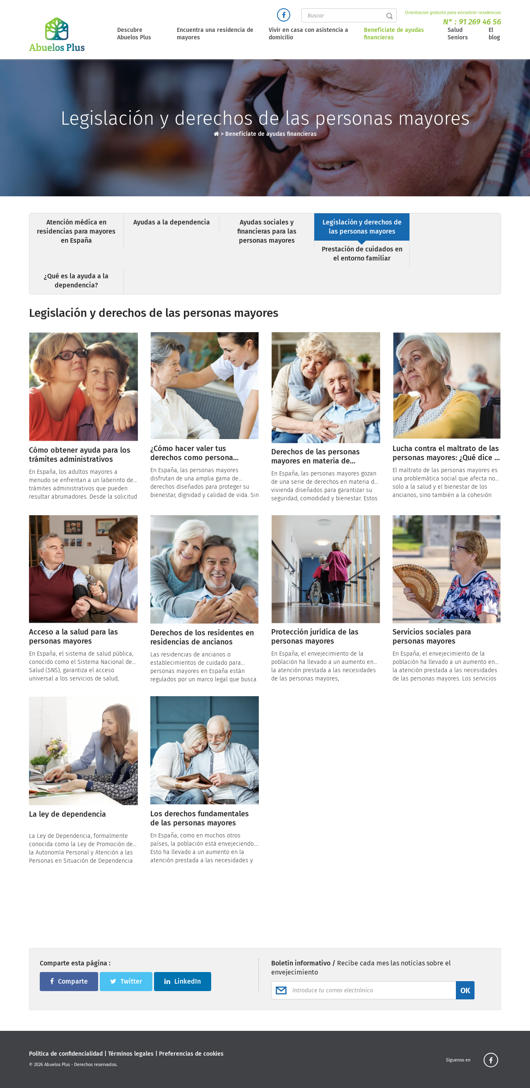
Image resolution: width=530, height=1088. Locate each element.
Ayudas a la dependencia (171, 222)
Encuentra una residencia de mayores (215, 34)
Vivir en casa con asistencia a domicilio (308, 34)
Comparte (69, 981)
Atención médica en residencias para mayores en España (76, 231)
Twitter (126, 981)
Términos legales (131, 1053)
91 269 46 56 (480, 22)
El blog (494, 34)
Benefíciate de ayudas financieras (394, 34)
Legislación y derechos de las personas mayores (362, 226)
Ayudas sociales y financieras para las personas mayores (266, 231)
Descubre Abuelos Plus (134, 34)
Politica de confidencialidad (66, 1053)
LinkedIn (182, 981)
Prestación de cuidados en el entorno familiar (362, 253)
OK (465, 990)
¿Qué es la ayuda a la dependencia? (76, 280)
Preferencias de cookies (191, 1053)
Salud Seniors (458, 34)
